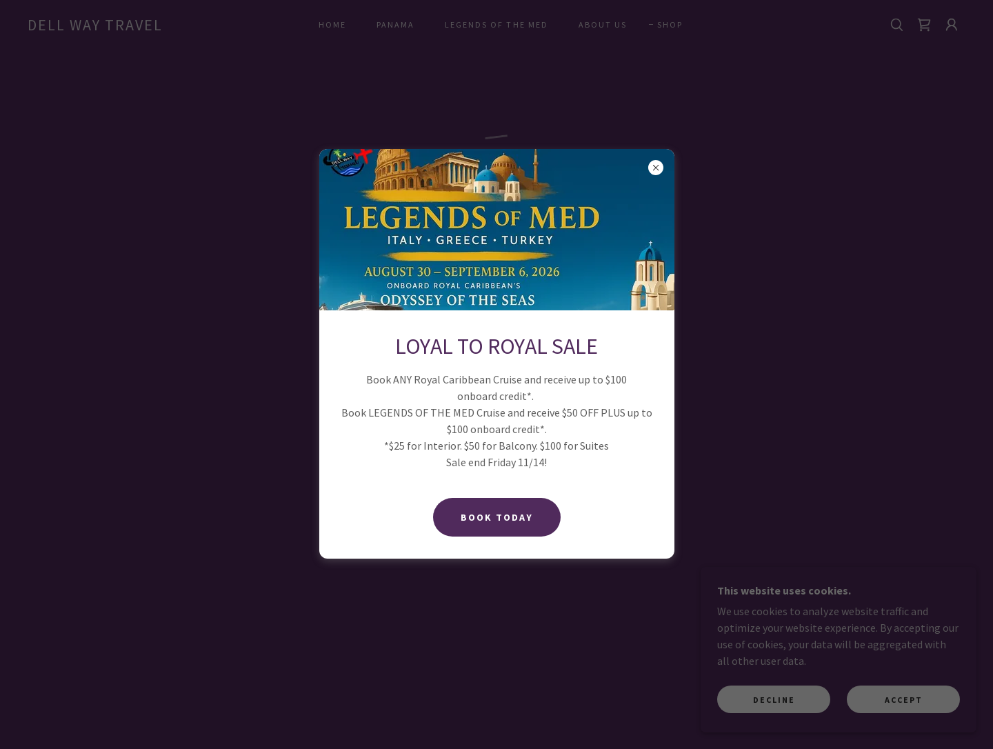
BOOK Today (497, 517)
